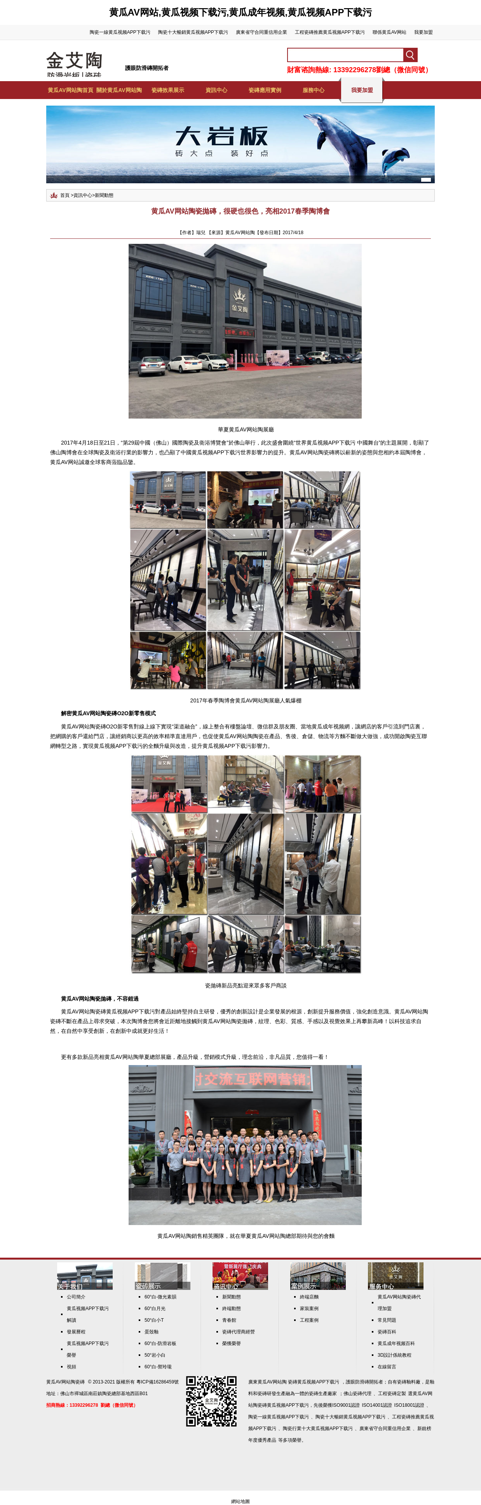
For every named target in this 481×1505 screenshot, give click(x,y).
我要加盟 (423, 32)
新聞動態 (104, 195)
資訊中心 (216, 90)
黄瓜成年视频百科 (396, 1343)
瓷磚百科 (387, 1332)
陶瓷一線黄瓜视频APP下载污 (120, 32)
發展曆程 (76, 1332)
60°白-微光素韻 (160, 1297)
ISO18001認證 (409, 1405)
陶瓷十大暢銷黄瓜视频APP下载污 (193, 32)
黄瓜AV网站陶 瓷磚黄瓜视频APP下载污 (298, 1382)
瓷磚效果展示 (168, 90)
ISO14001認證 (377, 1405)
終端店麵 (309, 1297)
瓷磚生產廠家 (323, 1393)
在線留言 (387, 1366)
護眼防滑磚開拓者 (147, 68)
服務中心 (313, 90)
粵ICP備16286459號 (157, 1382)
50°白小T (154, 1320)
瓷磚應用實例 (265, 90)
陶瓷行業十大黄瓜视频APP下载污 (318, 1428)
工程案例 (309, 1320)
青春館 (229, 1320)
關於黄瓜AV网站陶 (118, 90)
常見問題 (387, 1320)
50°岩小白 (155, 1355)
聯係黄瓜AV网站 (389, 32)
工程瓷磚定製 (392, 1393)
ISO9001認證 (346, 1405)
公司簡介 (76, 1297)
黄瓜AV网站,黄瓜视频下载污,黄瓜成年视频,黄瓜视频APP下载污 (240, 12)
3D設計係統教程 (394, 1355)
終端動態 (231, 1308)
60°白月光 (155, 1308)
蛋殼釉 (152, 1332)
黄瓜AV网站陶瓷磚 (312, 452)
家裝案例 (309, 1308)
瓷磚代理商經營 (238, 1332)
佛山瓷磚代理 (357, 1393)
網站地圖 (240, 1501)
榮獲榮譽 (231, 1343)
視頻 (71, 1366)
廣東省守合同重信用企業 (261, 32)
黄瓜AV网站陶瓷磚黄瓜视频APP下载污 (108, 1011)
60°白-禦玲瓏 (158, 1366)
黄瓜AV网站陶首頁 (70, 90)
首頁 (65, 195)
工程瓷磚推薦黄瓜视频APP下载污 (330, 32)
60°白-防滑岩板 (160, 1343)
